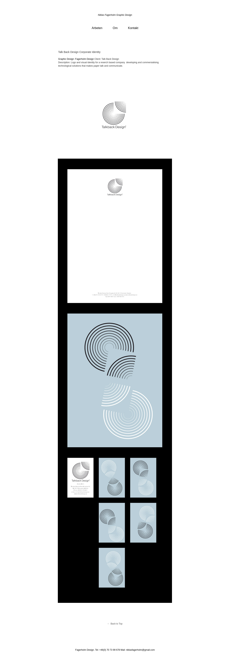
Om (115, 28)
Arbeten (97, 28)
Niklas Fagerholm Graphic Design (115, 15)
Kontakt (133, 28)
